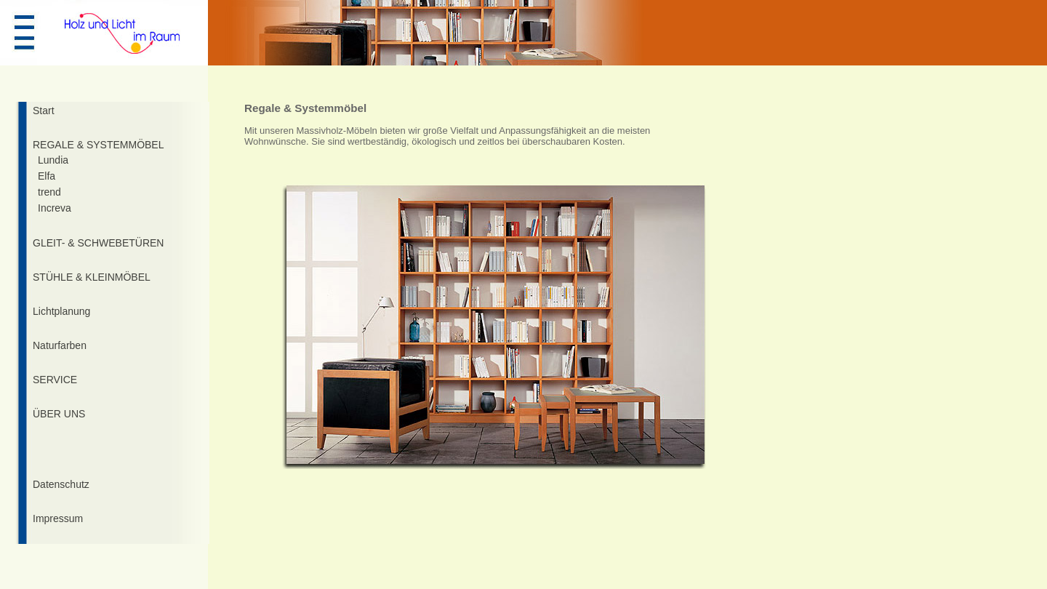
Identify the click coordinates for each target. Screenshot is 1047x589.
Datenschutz (61, 484)
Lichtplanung (61, 311)
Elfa (46, 176)
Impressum (58, 518)
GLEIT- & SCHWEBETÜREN (98, 243)
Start (44, 110)
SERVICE (55, 379)
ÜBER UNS (59, 414)
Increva (54, 208)
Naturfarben (60, 345)
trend (49, 192)
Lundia (53, 160)
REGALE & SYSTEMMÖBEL (98, 145)
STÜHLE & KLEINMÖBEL (92, 277)
